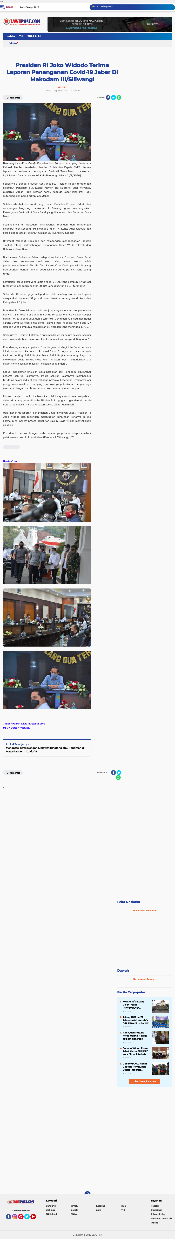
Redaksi (155, 1206)
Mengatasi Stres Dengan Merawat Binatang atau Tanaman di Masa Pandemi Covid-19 (45, 749)
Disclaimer (156, 1210)
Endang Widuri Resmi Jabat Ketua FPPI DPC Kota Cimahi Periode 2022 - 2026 (135, 1051)
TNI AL (74, 1214)
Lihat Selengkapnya (144, 1081)
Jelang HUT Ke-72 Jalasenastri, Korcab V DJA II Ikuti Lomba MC (136, 1020)
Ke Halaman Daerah (144, 979)
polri (98, 1210)
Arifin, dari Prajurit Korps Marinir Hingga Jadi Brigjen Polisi (135, 1035)
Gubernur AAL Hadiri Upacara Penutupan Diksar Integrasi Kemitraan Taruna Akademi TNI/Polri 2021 (135, 1066)
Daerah (123, 970)
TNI (21, 36)
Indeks (10, 36)
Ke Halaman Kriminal (145, 910)
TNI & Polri (34, 36)
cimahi (74, 1206)
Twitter (28, 1218)
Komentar (13, 97)
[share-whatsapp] (119, 97)
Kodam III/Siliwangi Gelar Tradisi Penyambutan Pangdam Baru (134, 1004)
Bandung (51, 1206)
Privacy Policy (158, 1214)
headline (100, 1206)
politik (74, 1210)
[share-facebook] (108, 97)
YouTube (35, 1218)
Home (9, 7)
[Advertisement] (144, 871)
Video (13, 43)
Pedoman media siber (162, 1218)
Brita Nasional (128, 902)
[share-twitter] (113, 97)
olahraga (50, 1210)
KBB (123, 1206)
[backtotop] (87, 1194)
